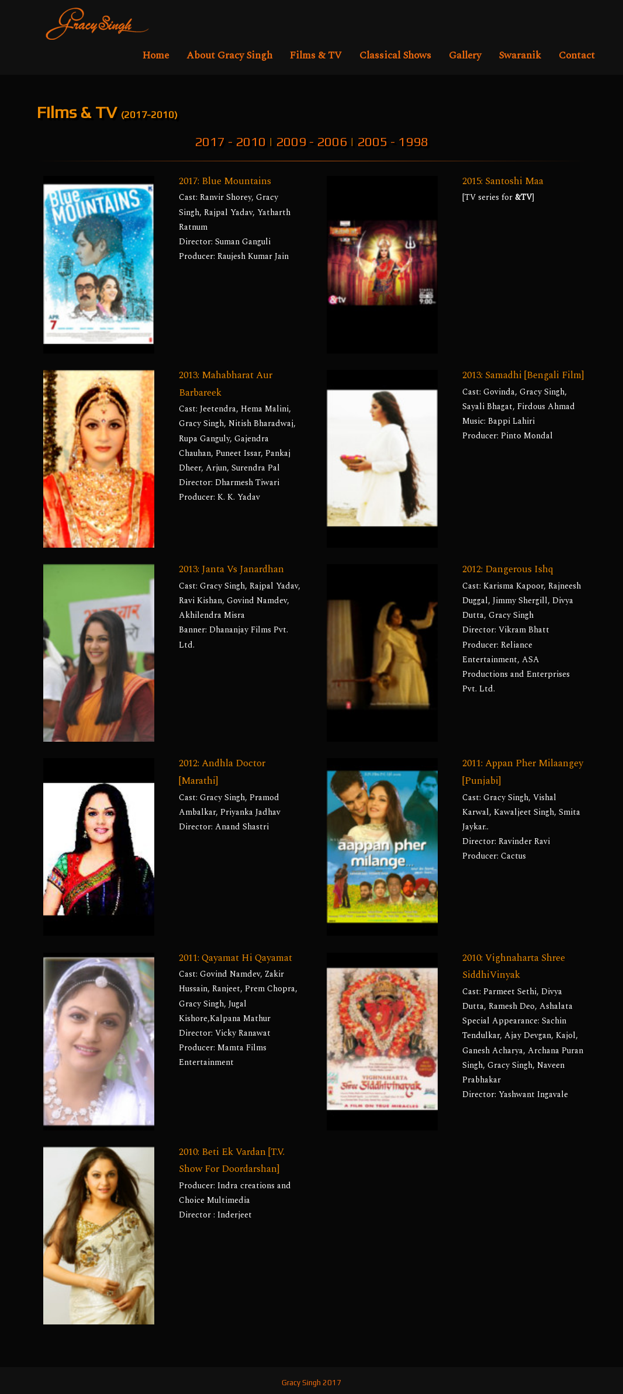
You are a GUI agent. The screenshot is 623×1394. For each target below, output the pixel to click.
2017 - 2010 (230, 141)
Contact (577, 55)
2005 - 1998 (392, 141)
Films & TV (316, 55)
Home (156, 55)
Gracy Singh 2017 (311, 1382)
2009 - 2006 (311, 141)
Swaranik (520, 55)
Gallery (465, 55)
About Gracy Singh (229, 55)
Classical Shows (395, 55)
